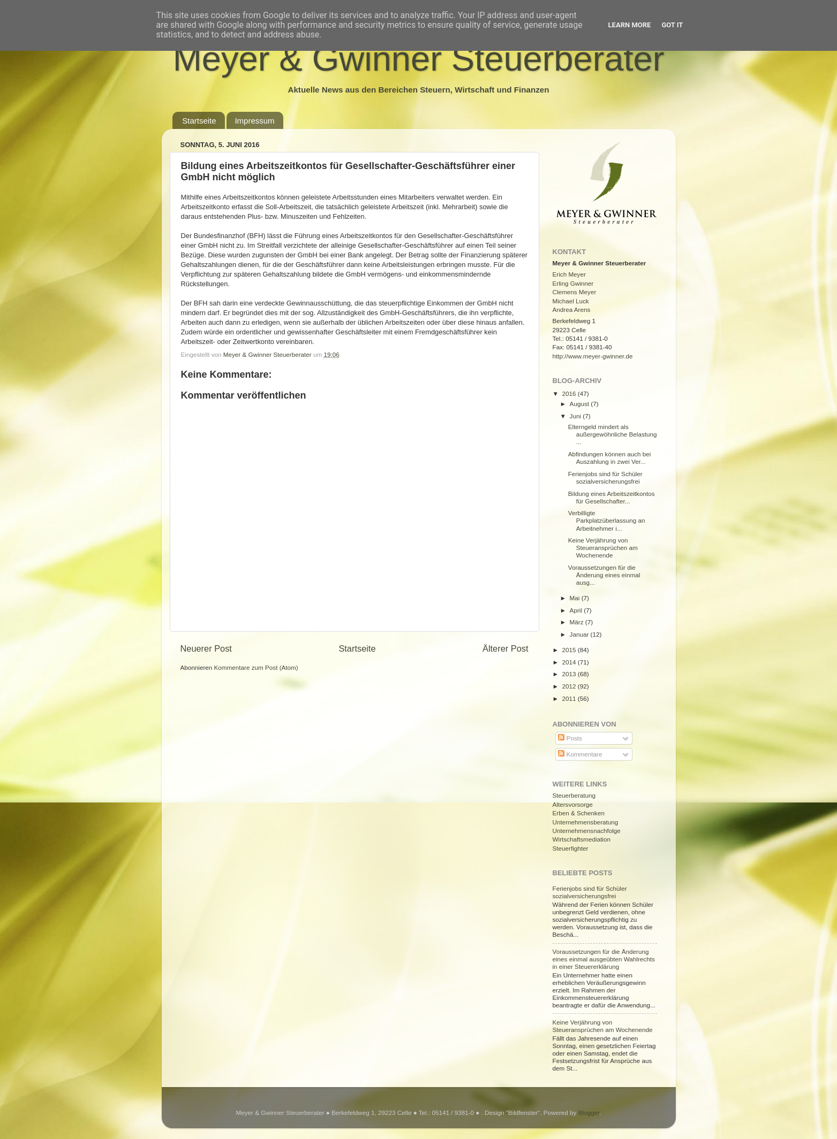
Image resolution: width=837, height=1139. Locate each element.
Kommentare (580, 754)
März (577, 621)
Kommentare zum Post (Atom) (256, 667)
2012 (570, 686)
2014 (570, 662)
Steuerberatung (574, 795)
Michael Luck (571, 300)
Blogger (589, 1112)
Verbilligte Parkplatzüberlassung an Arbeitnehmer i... (606, 520)
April (577, 610)
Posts (570, 738)
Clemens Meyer (575, 291)
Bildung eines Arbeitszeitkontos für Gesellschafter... (611, 497)
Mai (576, 597)
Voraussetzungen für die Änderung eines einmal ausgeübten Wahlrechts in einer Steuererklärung (604, 959)
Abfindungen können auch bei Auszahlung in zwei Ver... (609, 457)
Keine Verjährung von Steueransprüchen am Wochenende (603, 548)
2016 (570, 393)
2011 (570, 698)
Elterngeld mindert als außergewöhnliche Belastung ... (612, 434)
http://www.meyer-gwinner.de (593, 356)
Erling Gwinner (573, 283)
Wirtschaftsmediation (581, 839)
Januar (580, 634)
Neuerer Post (206, 648)
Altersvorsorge (573, 804)
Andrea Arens (572, 309)
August (580, 403)
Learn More (629, 25)
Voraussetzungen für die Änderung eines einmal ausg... (604, 575)
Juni (576, 415)
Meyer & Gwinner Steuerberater (419, 58)
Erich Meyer (569, 274)
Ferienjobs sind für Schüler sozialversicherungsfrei (605, 477)
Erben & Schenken (579, 812)
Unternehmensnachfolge (587, 830)
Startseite (199, 120)
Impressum (254, 120)
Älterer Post (505, 648)
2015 (570, 649)
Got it (672, 25)
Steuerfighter (571, 848)
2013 (570, 673)
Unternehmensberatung (586, 822)
